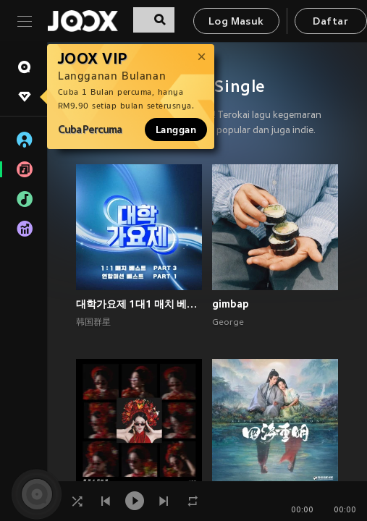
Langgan (176, 129)
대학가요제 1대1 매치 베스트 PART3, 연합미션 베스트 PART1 (139, 304)
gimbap (230, 304)
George (228, 323)
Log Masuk (236, 22)
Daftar (330, 22)
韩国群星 (93, 323)
